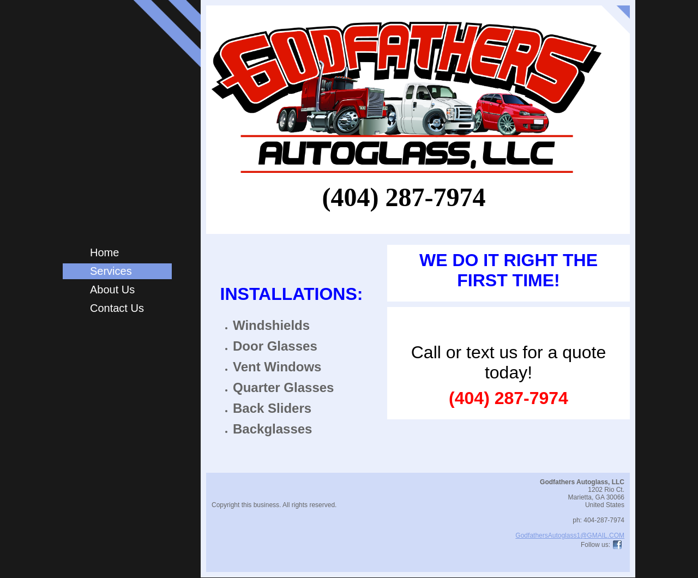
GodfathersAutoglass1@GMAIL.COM (569, 535)
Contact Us (117, 308)
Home (104, 252)
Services (111, 271)
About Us (112, 290)
